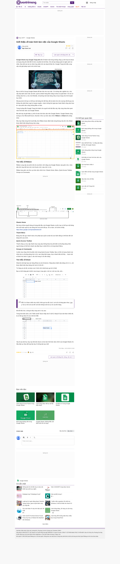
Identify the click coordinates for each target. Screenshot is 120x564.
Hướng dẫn (34, 530)
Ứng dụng (40, 530)
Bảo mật (29, 530)
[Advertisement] (60, 23)
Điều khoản (23, 530)
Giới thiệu (18, 530)
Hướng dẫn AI (32, 6)
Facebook (55, 530)
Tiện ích (83, 6)
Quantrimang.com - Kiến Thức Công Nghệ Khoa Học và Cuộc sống (26, 2)
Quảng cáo (49, 530)
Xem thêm (45, 524)
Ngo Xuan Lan (26, 48)
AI (25, 6)
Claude (39, 6)
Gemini (52, 6)
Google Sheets (30, 38)
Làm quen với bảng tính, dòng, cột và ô (64, 55)
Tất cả (20, 6)
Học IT (77, 6)
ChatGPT (45, 6)
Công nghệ (71, 6)
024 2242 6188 (28, 534)
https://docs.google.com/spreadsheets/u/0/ (28, 229)
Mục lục (40, 55)
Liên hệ (44, 530)
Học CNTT (22, 38)
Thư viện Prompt (61, 6)
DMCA (59, 530)
